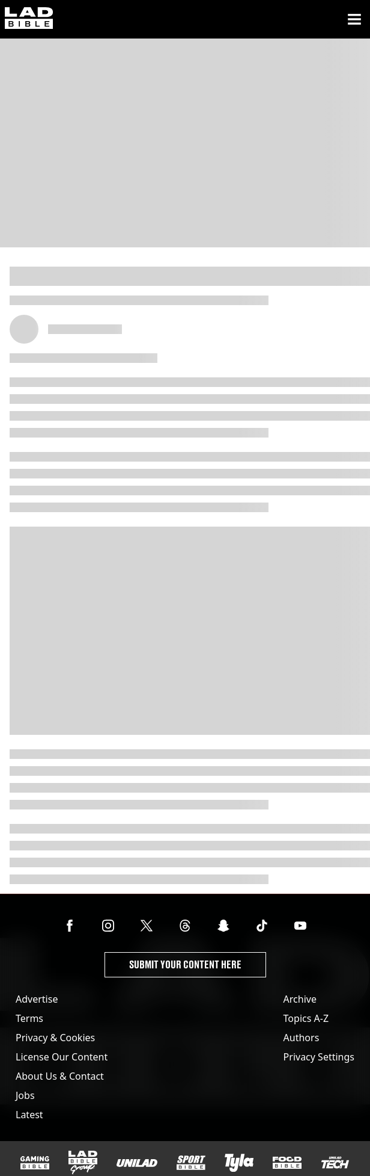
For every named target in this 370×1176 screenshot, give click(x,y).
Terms (29, 1018)
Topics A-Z (306, 1018)
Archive (300, 999)
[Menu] (354, 19)
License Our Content (62, 1056)
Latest (29, 1114)
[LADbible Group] (82, 1163)
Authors (302, 1037)
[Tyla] (239, 1163)
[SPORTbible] (191, 1163)
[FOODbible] (287, 1163)
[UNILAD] (137, 1163)
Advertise (37, 999)
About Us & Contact (60, 1076)
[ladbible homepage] (29, 19)
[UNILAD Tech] (335, 1162)
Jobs (25, 1095)
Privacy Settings (319, 1056)
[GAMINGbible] (34, 1163)
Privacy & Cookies (55, 1037)
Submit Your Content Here (185, 964)
